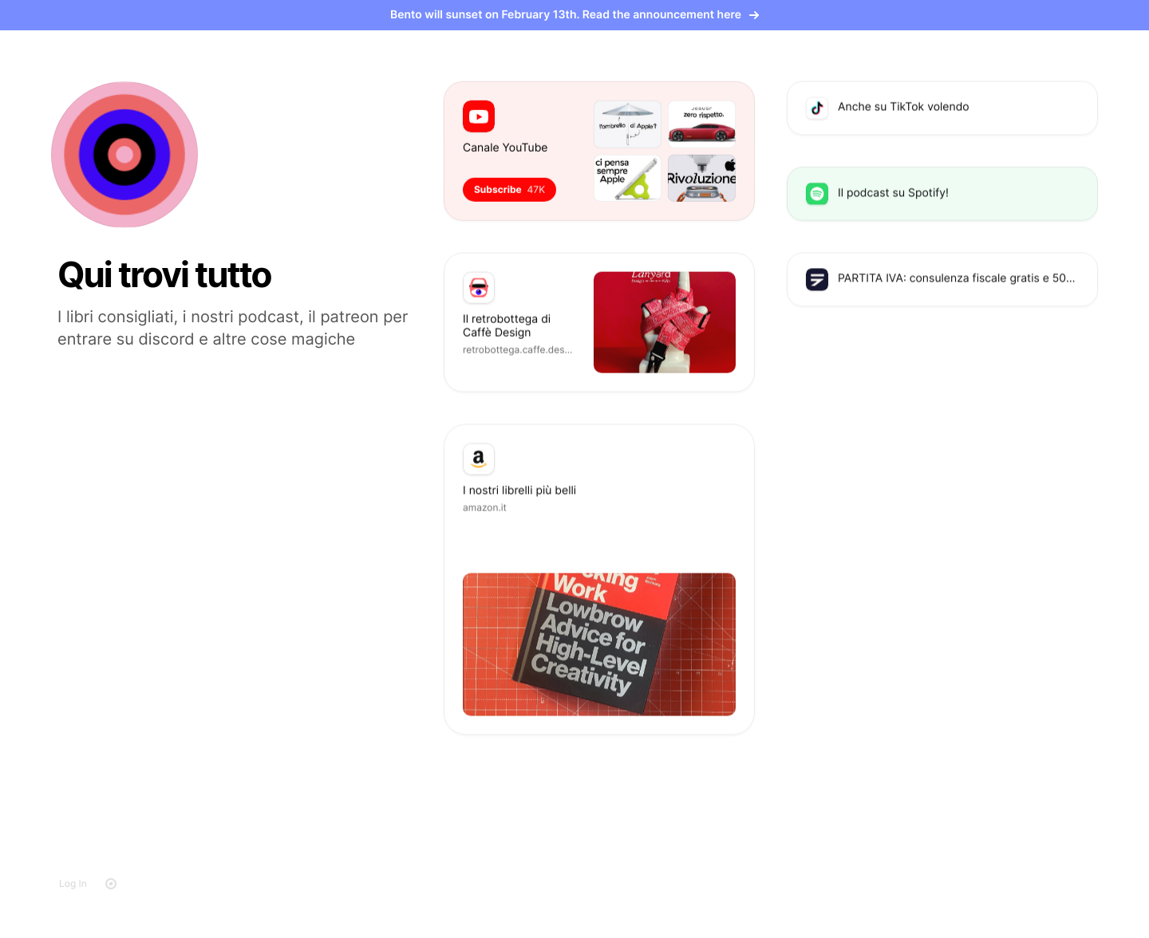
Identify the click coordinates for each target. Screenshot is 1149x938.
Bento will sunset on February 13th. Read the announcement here (574, 15)
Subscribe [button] (509, 189)
